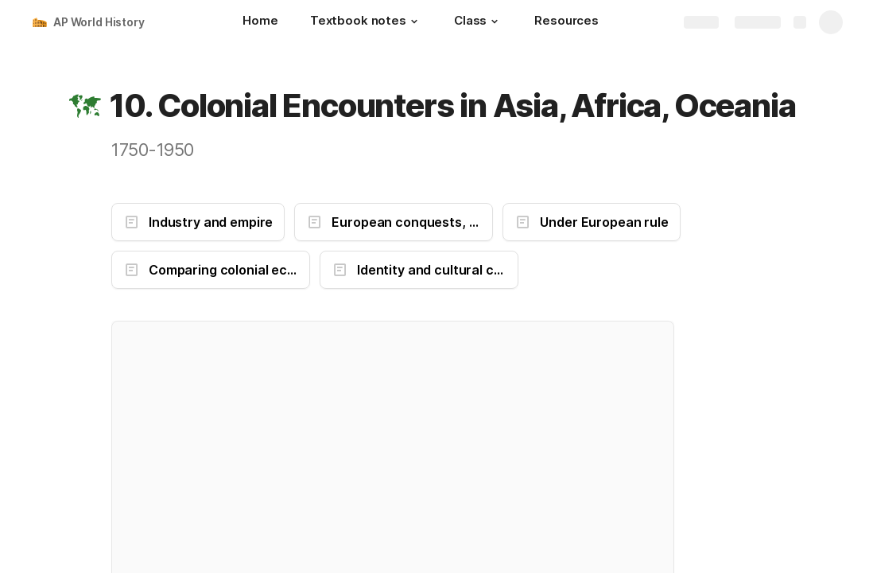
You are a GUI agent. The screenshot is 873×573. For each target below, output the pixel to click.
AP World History (99, 22)
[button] (414, 21)
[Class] (478, 22)
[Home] (260, 22)
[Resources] (566, 22)
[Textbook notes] (366, 22)
